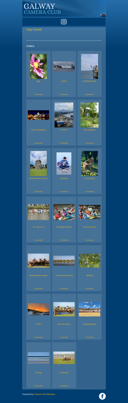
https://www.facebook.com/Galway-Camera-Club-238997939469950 (102, 396)
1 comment (64, 337)
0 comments (38, 94)
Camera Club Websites (44, 394)
